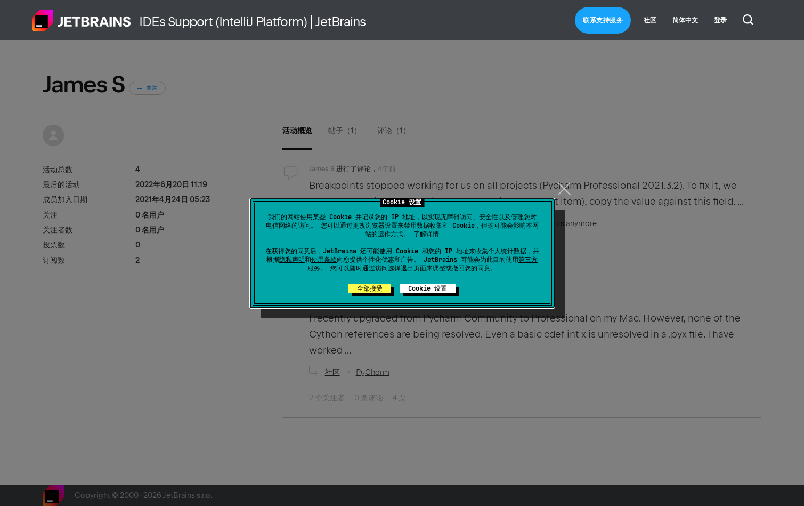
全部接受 (370, 288)
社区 (650, 20)
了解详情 (426, 234)
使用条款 (324, 259)
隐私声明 (292, 259)
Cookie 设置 (427, 288)
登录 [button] (720, 20)
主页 (81, 20)
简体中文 (685, 20)
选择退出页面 (407, 268)
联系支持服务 (603, 20)
